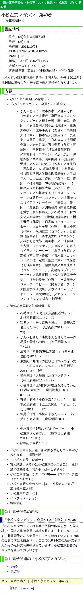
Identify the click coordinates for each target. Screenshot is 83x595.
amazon (28, 588)
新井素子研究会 (13, 2)
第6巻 (14, 566)
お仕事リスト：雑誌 (39, 2)
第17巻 (15, 571)
